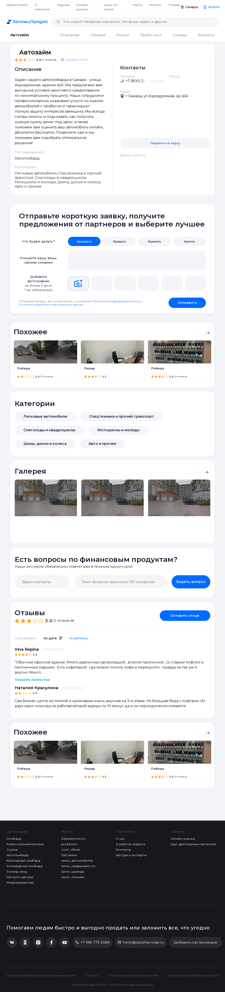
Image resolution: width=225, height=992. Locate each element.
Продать (119, 241)
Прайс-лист (151, 35)
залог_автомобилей (77, 860)
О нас (120, 838)
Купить (189, 241)
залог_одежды (72, 871)
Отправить (187, 303)
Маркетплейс (17, 5)
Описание (69, 35)
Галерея (97, 35)
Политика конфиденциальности (193, 975)
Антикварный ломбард (24, 866)
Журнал (63, 5)
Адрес (125, 91)
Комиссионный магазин (25, 844)
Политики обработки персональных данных (51, 304)
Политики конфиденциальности (116, 301)
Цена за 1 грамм (111, 7)
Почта (174, 76)
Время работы (132, 155)
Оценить (154, 241)
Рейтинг (155, 5)
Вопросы (206, 35)
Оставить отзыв (185, 616)
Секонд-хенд (17, 871)
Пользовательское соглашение (133, 975)
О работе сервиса (130, 844)
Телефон (127, 76)
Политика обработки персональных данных (41, 975)
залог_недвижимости (78, 866)
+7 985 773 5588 (92, 942)
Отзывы (174, 5)
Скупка (12, 849)
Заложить (84, 241)
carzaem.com (74, 60)
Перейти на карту (165, 143)
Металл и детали (20, 877)
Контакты (123, 849)
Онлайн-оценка (82, 7)
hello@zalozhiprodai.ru (141, 942)
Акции (122, 35)
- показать (156, 81)
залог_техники (72, 877)
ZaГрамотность (73, 838)
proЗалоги (69, 844)
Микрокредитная (20, 882)
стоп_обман (70, 849)
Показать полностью (32, 680)
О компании (42, 7)
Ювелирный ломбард (23, 860)
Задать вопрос (191, 582)
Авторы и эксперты (131, 855)
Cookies (91, 975)
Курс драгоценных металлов (193, 844)
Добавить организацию (196, 942)
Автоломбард (18, 855)
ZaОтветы (69, 855)
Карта (137, 5)
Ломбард (14, 838)
